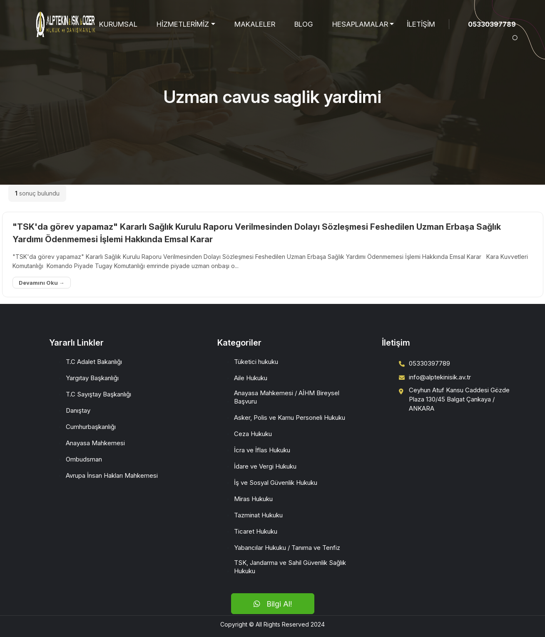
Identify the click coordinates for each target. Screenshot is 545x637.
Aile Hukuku (250, 378)
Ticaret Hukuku (255, 531)
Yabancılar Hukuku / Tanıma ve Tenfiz (287, 548)
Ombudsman (84, 459)
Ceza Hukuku (253, 434)
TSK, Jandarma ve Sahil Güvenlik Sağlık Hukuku (290, 567)
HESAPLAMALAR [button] (360, 24)
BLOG (303, 24)
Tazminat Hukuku (258, 515)
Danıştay (78, 410)
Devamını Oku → (42, 282)
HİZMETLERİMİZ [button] (183, 24)
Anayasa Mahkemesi (95, 443)
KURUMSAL (118, 24)
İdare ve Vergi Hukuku (265, 466)
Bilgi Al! (273, 603)
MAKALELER (254, 24)
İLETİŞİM (421, 24)
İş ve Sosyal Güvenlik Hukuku (275, 483)
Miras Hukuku (253, 499)
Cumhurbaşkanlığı (91, 427)
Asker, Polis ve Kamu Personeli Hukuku (289, 417)
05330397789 (492, 24)
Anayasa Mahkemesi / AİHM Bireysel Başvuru (286, 397)
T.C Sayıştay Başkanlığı (98, 394)
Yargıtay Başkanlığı (92, 378)
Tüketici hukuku (256, 362)
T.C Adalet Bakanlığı (94, 362)
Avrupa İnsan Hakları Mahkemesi (112, 475)
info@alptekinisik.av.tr (440, 377)
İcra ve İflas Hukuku (262, 450)
